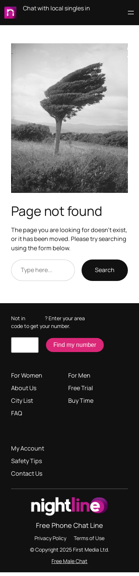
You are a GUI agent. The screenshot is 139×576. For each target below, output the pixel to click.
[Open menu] (130, 12)
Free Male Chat (69, 561)
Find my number (74, 345)
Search (105, 270)
